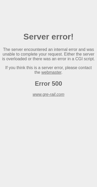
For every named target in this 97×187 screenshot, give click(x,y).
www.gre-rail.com (48, 94)
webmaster (51, 72)
